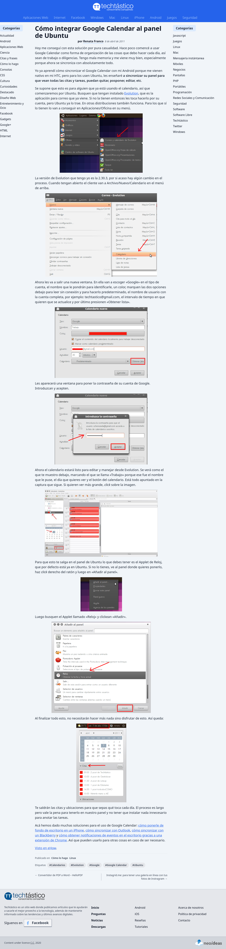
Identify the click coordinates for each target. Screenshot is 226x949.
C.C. (32, 942)
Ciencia (5, 53)
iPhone (139, 17)
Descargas (98, 927)
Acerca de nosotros (191, 908)
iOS (137, 914)
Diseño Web (8, 98)
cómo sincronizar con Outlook (108, 830)
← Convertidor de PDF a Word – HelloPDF (59, 875)
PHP (176, 81)
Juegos (172, 17)
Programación (182, 92)
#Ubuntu (137, 865)
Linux (125, 17)
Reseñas (140, 920)
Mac (112, 17)
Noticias (97, 920)
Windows (97, 17)
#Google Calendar (116, 865)
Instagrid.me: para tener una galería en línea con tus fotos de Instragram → (136, 876)
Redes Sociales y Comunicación (193, 98)
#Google (94, 865)
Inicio (95, 908)
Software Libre (182, 115)
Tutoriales (141, 927)
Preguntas (98, 914)
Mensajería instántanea (188, 58)
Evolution (131, 93)
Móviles (178, 64)
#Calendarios (57, 865)
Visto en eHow (45, 848)
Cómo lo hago (59, 858)
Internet (60, 17)
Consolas (6, 69)
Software (179, 109)
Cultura (5, 81)
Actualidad (7, 36)
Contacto (184, 920)
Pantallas (179, 75)
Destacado (7, 92)
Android (156, 17)
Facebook (78, 17)
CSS (2, 75)
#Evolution (77, 865)
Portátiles (179, 86)
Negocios (179, 69)
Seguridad (189, 17)
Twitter (177, 126)
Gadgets (5, 119)
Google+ (5, 125)
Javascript (179, 36)
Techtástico (180, 120)
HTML (4, 130)
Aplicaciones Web (35, 17)
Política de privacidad (192, 914)
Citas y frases (8, 58)
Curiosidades (8, 86)
